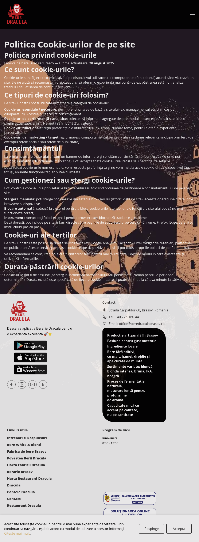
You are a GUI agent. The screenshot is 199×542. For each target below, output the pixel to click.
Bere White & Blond (24, 444)
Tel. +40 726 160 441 (121, 317)
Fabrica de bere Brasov (27, 451)
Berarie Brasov (20, 471)
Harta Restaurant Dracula (29, 478)
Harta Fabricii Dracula (26, 465)
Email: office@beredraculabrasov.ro (133, 323)
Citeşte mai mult (17, 533)
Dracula (14, 485)
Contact (14, 498)
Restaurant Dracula (24, 505)
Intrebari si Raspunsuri (27, 438)
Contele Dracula (21, 492)
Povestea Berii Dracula (26, 458)
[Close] (151, 529)
